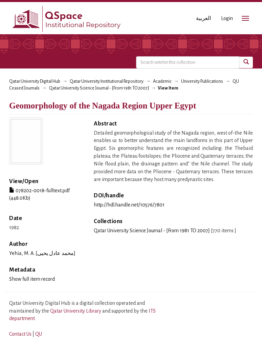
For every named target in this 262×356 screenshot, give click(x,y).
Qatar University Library (76, 311)
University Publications (202, 81)
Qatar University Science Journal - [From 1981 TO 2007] (99, 88)
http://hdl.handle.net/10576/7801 (129, 204)
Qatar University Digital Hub (34, 81)
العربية (203, 18)
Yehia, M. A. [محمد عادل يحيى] (42, 253)
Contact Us (20, 334)
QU (38, 334)
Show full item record (32, 279)
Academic (162, 81)
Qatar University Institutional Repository (107, 81)
